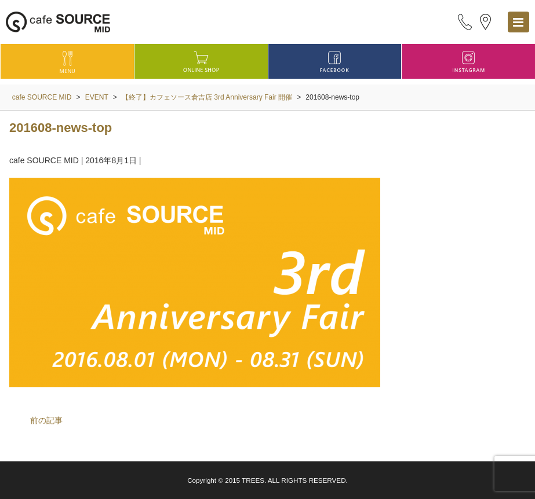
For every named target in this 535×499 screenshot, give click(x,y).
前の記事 (46, 420)
